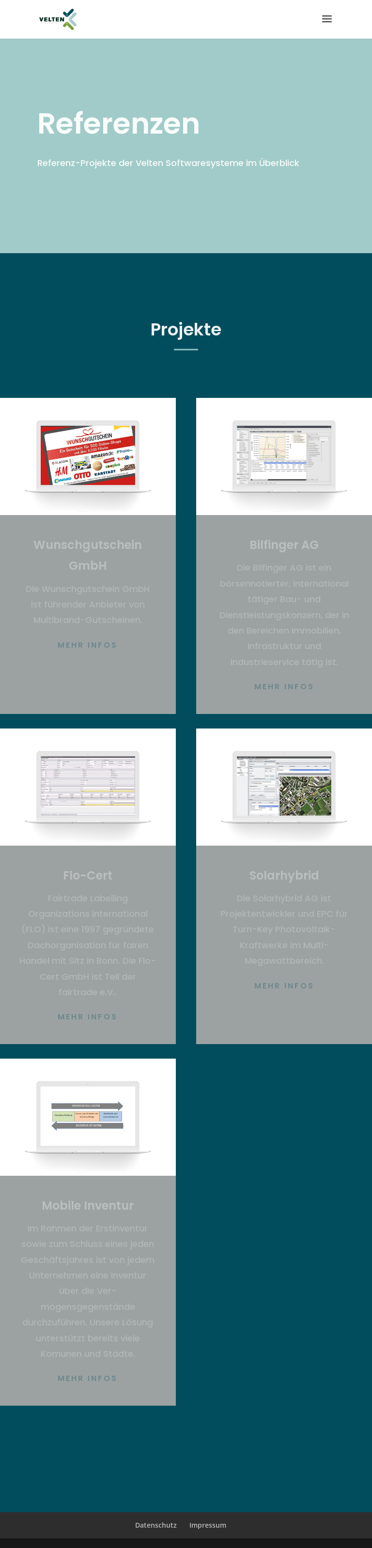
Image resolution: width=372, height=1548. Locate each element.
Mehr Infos (88, 645)
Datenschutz (156, 1525)
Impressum (207, 1525)
